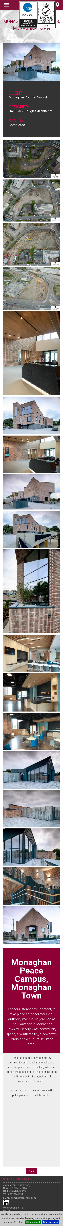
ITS (21, 1207)
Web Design (9, 1207)
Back (31, 1171)
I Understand (33, 1222)
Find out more (50, 1222)
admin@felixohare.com (23, 1198)
